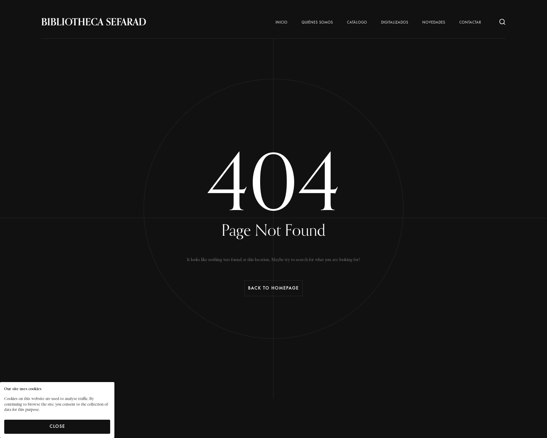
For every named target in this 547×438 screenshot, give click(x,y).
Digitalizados (394, 22)
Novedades (433, 22)
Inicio (282, 22)
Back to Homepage (273, 288)
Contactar (470, 22)
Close (57, 426)
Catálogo (357, 22)
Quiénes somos (317, 22)
